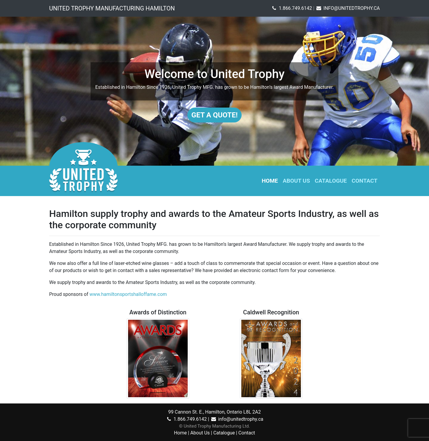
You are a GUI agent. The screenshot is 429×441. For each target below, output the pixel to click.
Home (270, 180)
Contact (364, 180)
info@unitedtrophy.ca (236, 419)
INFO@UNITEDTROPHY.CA (347, 8)
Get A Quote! (214, 115)
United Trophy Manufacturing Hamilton (112, 8)
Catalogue (331, 180)
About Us (296, 180)
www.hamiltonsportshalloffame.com (128, 294)
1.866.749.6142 (291, 8)
